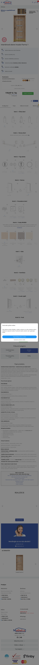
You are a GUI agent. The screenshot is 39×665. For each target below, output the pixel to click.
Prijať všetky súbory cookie (19, 337)
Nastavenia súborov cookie (19, 339)
